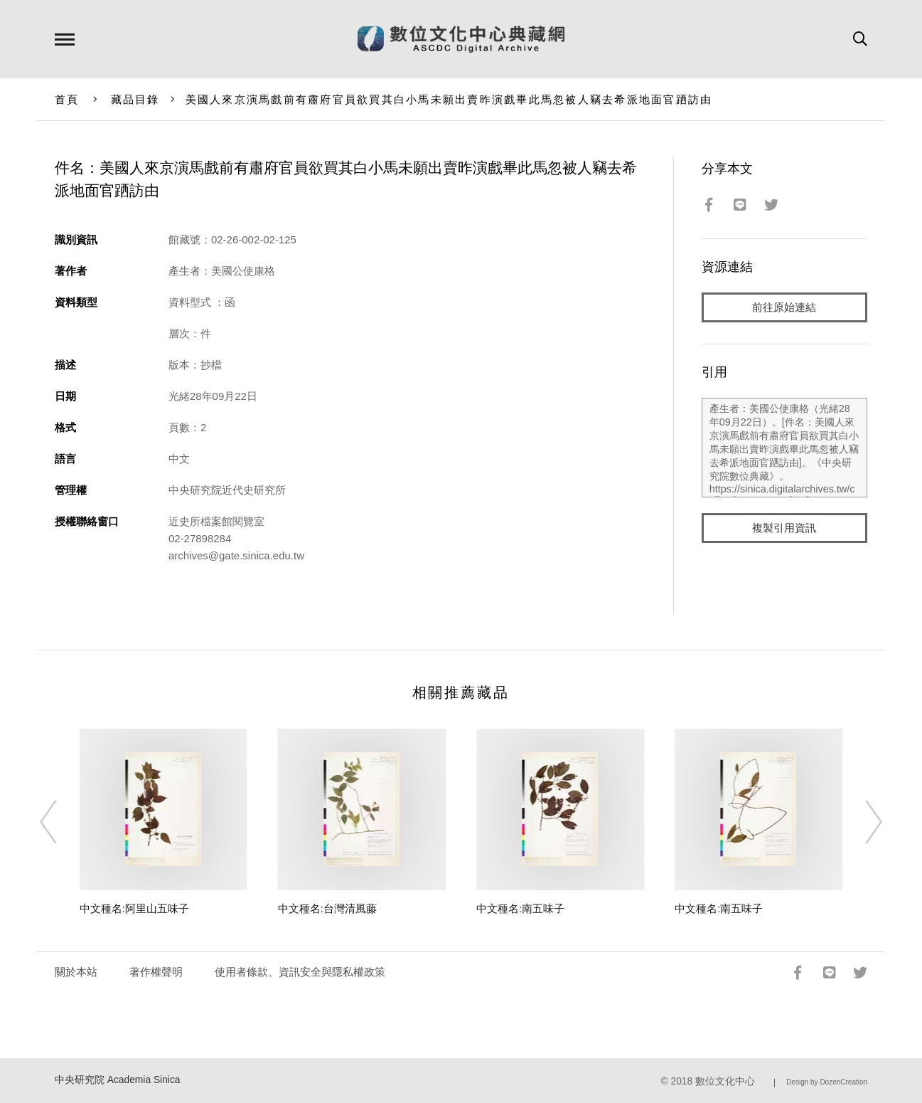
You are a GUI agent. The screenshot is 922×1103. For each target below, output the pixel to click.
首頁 (67, 99)
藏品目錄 (135, 99)
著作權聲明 (156, 972)
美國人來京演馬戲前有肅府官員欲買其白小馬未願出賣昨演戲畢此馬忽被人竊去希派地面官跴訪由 (449, 99)
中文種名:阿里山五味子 (134, 908)
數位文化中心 (725, 1081)
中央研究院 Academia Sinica (118, 1080)
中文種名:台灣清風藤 (327, 908)
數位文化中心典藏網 (461, 39)
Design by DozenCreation (826, 1082)
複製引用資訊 (784, 528)
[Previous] (61, 821)
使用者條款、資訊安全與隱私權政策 (300, 972)
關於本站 (76, 972)
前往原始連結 (784, 307)
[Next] (860, 821)
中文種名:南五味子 (520, 908)
